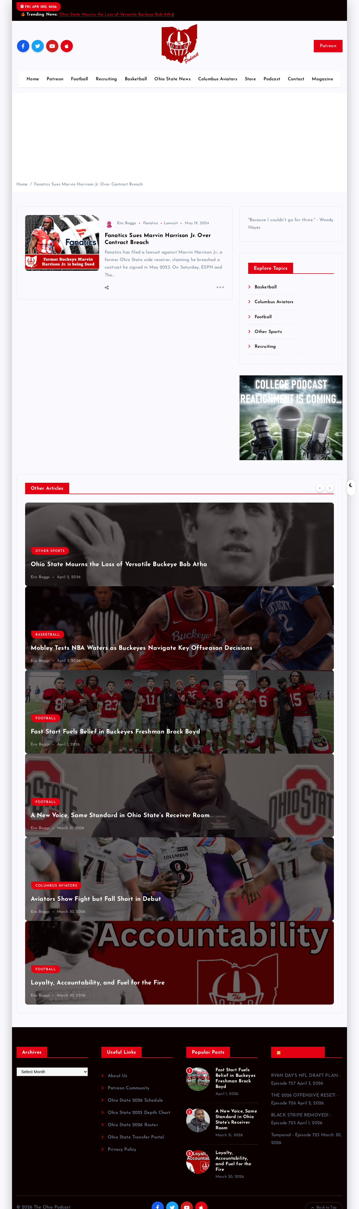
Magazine (322, 79)
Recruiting (106, 79)
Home (33, 79)
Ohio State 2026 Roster (133, 1125)
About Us (117, 1076)
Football (79, 79)
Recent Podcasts (300, 1052)
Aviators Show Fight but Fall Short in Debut (96, 899)
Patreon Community (128, 1088)
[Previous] (320, 488)
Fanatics (150, 223)
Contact (296, 79)
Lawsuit (171, 223)
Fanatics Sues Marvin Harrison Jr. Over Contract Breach (88, 184)
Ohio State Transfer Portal (136, 1137)
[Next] (330, 488)
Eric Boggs (120, 223)
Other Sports (268, 332)
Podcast (272, 79)
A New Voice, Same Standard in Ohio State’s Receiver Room (120, 815)
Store (250, 79)
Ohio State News (172, 79)
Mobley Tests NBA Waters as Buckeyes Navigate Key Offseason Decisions (141, 648)
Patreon (328, 46)
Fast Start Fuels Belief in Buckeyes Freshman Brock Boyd (115, 732)
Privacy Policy (122, 1149)
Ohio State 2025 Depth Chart (139, 1113)
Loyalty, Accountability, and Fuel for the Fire (98, 983)
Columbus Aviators (217, 79)
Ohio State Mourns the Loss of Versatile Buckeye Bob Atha (116, 15)
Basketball (136, 79)
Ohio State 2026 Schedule (135, 1100)
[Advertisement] (179, 139)
